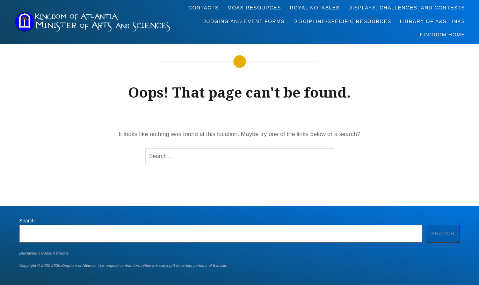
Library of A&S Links (432, 21)
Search (27, 220)
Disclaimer (28, 253)
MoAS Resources (254, 7)
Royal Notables (315, 7)
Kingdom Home (442, 34)
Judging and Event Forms (244, 21)
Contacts (203, 7)
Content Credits (54, 253)
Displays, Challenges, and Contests (406, 7)
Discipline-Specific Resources (342, 21)
